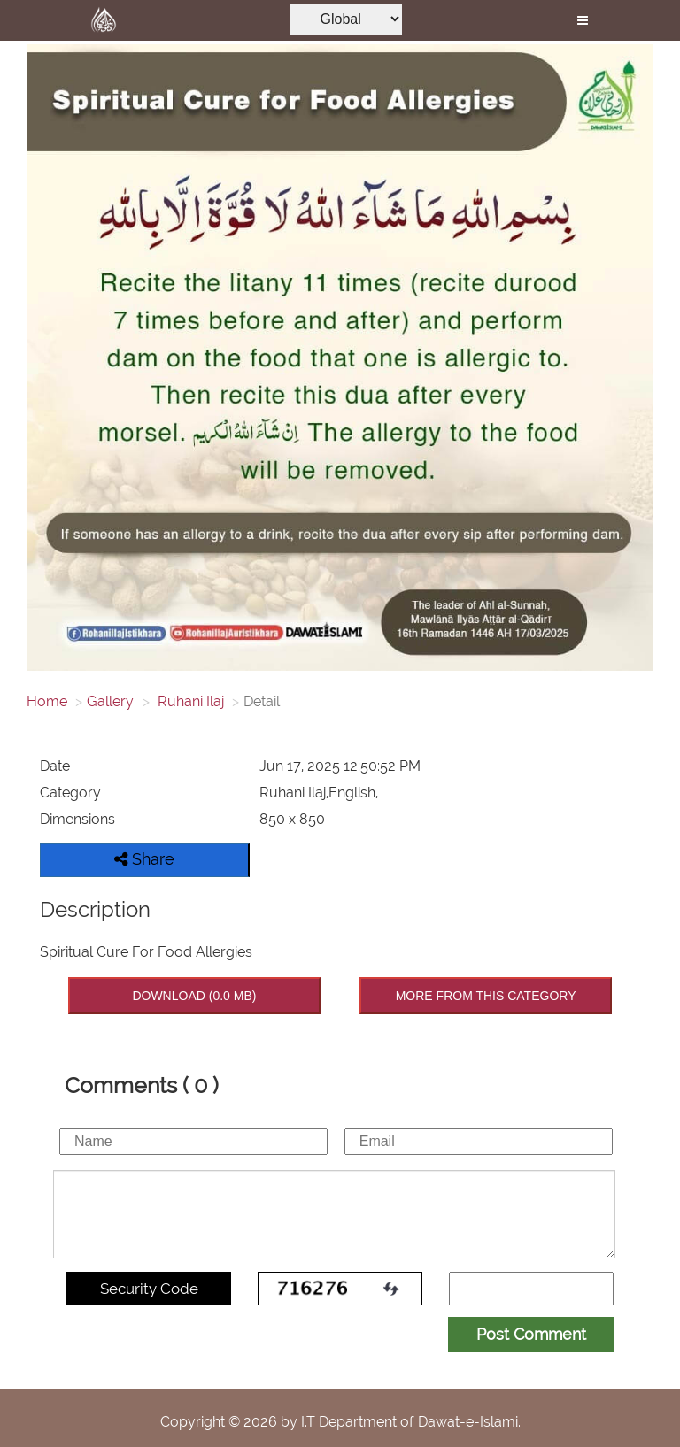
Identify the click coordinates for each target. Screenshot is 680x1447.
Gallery (110, 701)
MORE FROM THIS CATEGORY (486, 996)
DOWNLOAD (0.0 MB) (194, 996)
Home (47, 701)
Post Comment (531, 1334)
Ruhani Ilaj (189, 701)
